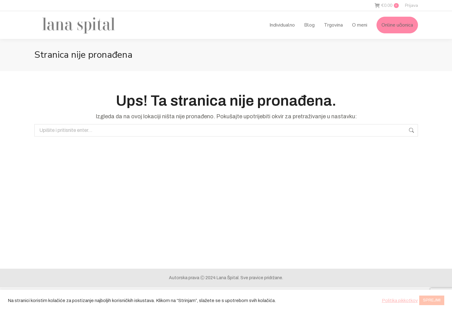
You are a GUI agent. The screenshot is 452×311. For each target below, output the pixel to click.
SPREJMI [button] (432, 300)
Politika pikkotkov (400, 300)
